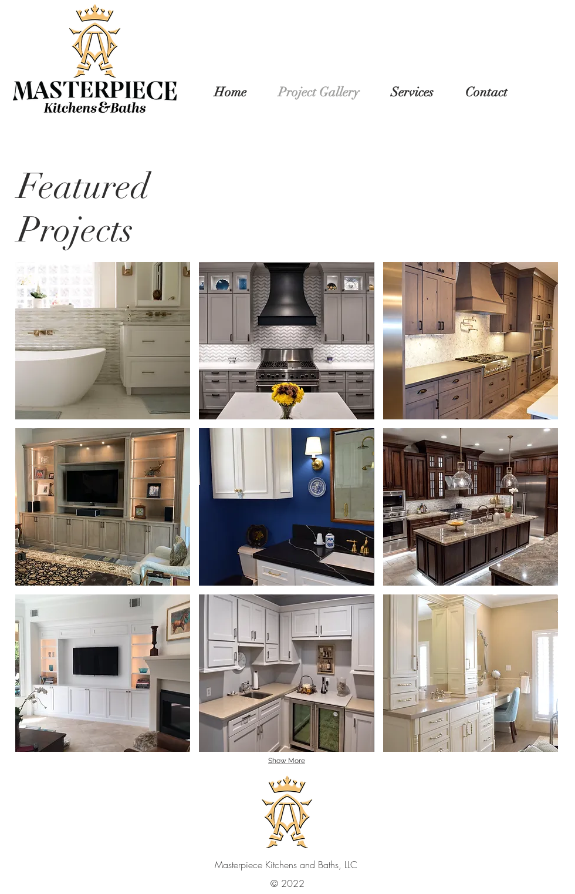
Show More (286, 761)
